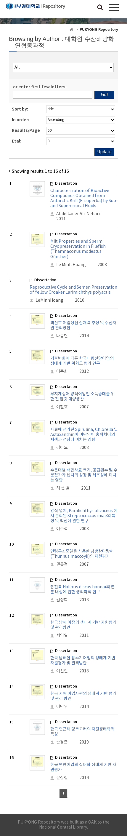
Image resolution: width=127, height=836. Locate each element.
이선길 (62, 671)
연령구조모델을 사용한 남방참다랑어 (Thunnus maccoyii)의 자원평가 (82, 554)
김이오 (62, 447)
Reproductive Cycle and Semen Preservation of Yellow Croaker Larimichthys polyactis (73, 290)
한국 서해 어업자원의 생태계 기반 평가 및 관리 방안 (83, 696)
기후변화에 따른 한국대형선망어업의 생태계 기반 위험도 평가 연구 (82, 361)
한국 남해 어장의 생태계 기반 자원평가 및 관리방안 (83, 625)
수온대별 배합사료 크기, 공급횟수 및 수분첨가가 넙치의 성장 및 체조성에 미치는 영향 (84, 475)
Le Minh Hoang (71, 265)
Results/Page (26, 130)
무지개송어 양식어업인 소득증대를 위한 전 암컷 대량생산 (82, 397)
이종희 (62, 371)
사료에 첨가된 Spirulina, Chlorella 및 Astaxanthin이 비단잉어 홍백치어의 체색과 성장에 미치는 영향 (84, 434)
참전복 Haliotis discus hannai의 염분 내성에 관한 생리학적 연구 (82, 589)
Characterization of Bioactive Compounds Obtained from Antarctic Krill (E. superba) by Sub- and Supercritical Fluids (84, 198)
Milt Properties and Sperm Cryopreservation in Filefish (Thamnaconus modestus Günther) (78, 249)
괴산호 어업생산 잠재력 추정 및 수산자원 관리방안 (83, 325)
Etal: (16, 141)
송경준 (62, 742)
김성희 (62, 600)
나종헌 (62, 336)
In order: (20, 119)
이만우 (62, 706)
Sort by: (20, 109)
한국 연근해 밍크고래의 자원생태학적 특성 (82, 732)
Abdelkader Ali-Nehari (78, 214)
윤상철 (62, 778)
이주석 (62, 529)
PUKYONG (35, 10)
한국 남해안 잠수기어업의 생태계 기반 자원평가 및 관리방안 (82, 661)
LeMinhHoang (49, 300)
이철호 (62, 407)
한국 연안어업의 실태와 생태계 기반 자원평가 (83, 767)
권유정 (62, 564)
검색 (100, 7)
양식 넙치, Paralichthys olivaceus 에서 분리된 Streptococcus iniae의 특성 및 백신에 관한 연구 (84, 516)
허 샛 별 (63, 488)
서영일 (62, 635)
